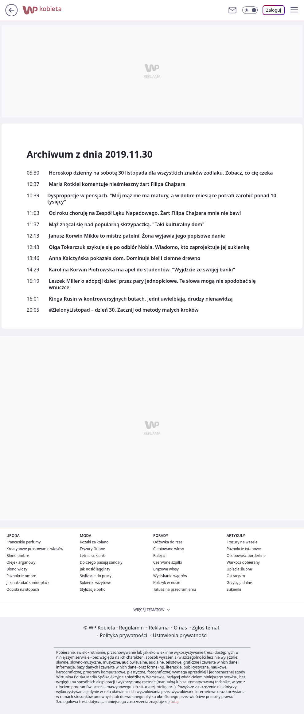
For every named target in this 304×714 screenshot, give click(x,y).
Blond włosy (16, 569)
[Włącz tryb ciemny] (250, 10)
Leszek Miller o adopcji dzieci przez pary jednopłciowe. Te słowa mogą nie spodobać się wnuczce (152, 284)
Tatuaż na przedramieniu (174, 589)
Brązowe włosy (166, 569)
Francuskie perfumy (23, 542)
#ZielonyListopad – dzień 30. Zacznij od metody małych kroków (123, 310)
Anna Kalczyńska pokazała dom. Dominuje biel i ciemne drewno (124, 258)
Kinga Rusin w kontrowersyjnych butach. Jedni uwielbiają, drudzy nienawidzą (141, 299)
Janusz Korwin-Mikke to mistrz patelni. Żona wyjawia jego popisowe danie (137, 236)
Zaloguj (273, 10)
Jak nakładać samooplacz (27, 582)
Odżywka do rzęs (167, 542)
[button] (294, 10)
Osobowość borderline (246, 555)
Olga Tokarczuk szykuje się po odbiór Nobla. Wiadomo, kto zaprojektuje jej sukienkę (149, 247)
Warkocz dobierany (243, 562)
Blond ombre (17, 555)
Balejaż (159, 555)
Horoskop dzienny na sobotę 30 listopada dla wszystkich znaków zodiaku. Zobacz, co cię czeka (161, 173)
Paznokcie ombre (21, 575)
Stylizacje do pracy (95, 575)
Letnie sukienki (93, 555)
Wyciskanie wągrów (170, 575)
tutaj (174, 701)
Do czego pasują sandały (101, 562)
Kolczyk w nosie (166, 582)
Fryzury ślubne (92, 548)
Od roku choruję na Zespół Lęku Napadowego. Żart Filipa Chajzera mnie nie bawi (145, 213)
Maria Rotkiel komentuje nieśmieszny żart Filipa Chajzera (117, 184)
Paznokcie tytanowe (244, 548)
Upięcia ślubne (239, 569)
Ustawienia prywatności (178, 635)
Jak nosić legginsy (95, 569)
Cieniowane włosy (168, 548)
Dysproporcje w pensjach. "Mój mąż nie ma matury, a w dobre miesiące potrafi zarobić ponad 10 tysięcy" (161, 198)
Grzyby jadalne (239, 582)
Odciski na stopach (22, 589)
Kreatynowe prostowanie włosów (34, 548)
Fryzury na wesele (242, 542)
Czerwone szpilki (167, 562)
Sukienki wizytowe (95, 582)
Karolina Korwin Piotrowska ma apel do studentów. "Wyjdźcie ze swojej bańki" (142, 269)
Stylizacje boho (93, 589)
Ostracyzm (236, 575)
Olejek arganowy (20, 562)
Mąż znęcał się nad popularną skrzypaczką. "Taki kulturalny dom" (127, 224)
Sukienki (234, 589)
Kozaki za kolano (94, 542)
